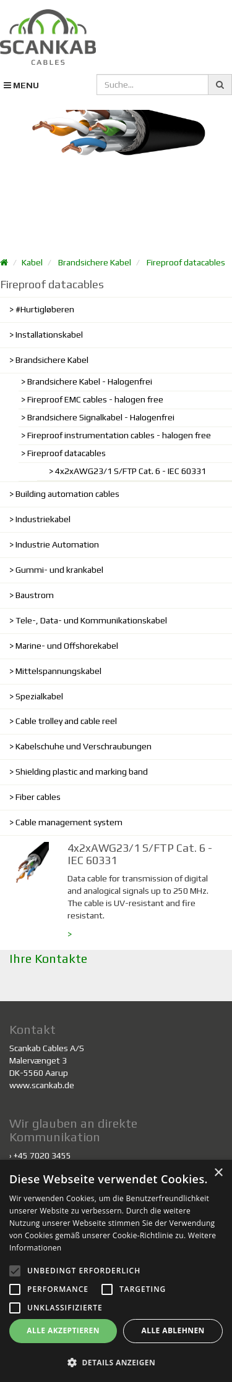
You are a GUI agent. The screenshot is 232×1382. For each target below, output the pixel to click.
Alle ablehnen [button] (173, 1330)
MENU (21, 85)
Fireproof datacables (186, 262)
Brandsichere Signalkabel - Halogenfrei (100, 417)
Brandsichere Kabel (94, 262)
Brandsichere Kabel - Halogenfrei (89, 381)
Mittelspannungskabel (58, 671)
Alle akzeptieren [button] (63, 1330)
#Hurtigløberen (44, 309)
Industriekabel (43, 519)
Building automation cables (67, 494)
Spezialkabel (39, 696)
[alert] (116, 1271)
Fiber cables (38, 797)
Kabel (32, 262)
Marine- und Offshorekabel (66, 646)
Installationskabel (49, 334)
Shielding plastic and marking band (81, 771)
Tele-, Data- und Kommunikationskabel (91, 620)
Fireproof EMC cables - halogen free (95, 399)
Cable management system (68, 822)
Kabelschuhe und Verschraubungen (83, 746)
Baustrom (34, 595)
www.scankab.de (41, 1085)
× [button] (218, 1173)
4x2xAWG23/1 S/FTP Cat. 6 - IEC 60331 (130, 471)
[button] (116, 1362)
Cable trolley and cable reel (66, 721)
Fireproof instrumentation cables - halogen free (119, 435)
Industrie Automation (57, 544)
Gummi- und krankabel (59, 570)
